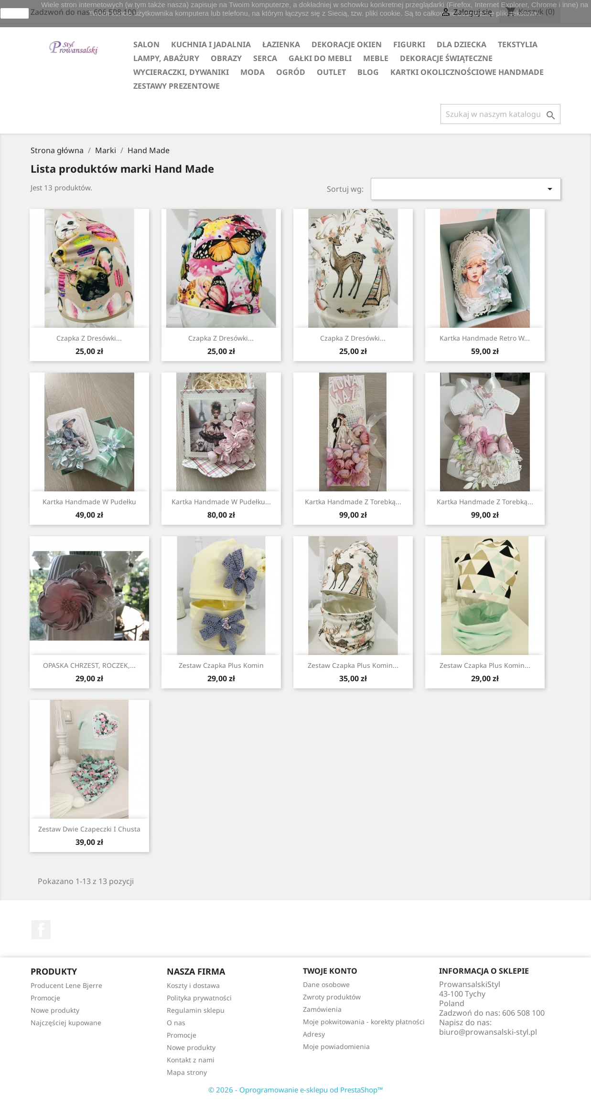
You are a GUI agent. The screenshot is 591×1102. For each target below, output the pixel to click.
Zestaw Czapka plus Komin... (485, 665)
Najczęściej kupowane (66, 1022)
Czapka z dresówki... (89, 338)
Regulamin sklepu (196, 1010)
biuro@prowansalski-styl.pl (488, 1032)
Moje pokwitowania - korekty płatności (364, 1021)
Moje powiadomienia (336, 1046)
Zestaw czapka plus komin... (353, 665)
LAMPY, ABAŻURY (166, 58)
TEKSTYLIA (517, 44)
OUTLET (331, 72)
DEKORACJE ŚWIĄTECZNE (446, 58)
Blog (368, 72)
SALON (146, 44)
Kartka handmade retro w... (485, 338)
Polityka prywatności (199, 997)
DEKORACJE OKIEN (347, 44)
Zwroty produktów (332, 996)
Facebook (41, 929)
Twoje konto (330, 971)
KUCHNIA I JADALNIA (211, 44)
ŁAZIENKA (281, 44)
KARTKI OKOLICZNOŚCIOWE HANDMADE (467, 72)
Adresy (314, 1034)
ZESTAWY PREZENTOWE (176, 86)
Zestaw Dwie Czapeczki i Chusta (89, 828)
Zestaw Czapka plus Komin (221, 665)
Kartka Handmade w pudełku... (221, 501)
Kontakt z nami (191, 1059)
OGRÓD (290, 72)
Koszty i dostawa (193, 985)
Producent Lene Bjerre (66, 985)
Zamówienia (322, 1009)
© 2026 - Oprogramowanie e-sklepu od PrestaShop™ (295, 1089)
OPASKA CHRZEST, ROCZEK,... (89, 665)
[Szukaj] (500, 114)
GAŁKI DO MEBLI (320, 58)
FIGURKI (409, 44)
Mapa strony (187, 1072)
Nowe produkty (55, 1010)
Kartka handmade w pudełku (89, 501)
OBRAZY (226, 58)
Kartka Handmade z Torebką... (353, 501)
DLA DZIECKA (461, 44)
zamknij (14, 13)
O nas (176, 1022)
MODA (252, 72)
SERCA (265, 58)
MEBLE (375, 58)
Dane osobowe (326, 984)
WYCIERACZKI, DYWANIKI (181, 72)
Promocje (45, 997)
